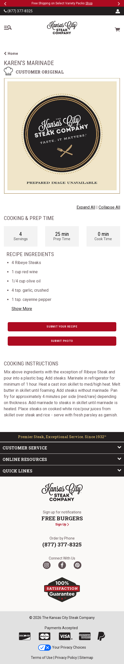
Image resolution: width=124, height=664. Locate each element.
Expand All (86, 207)
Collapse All (109, 207)
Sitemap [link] (86, 658)
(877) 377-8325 (18, 11)
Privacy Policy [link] (66, 658)
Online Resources (62, 459)
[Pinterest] (77, 565)
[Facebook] (62, 565)
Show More (22, 308)
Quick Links (62, 470)
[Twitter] (47, 565)
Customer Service (62, 447)
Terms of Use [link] (42, 658)
